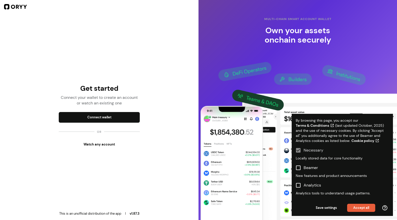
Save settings (326, 208)
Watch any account (99, 144)
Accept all (361, 208)
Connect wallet (99, 117)
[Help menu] (385, 208)
